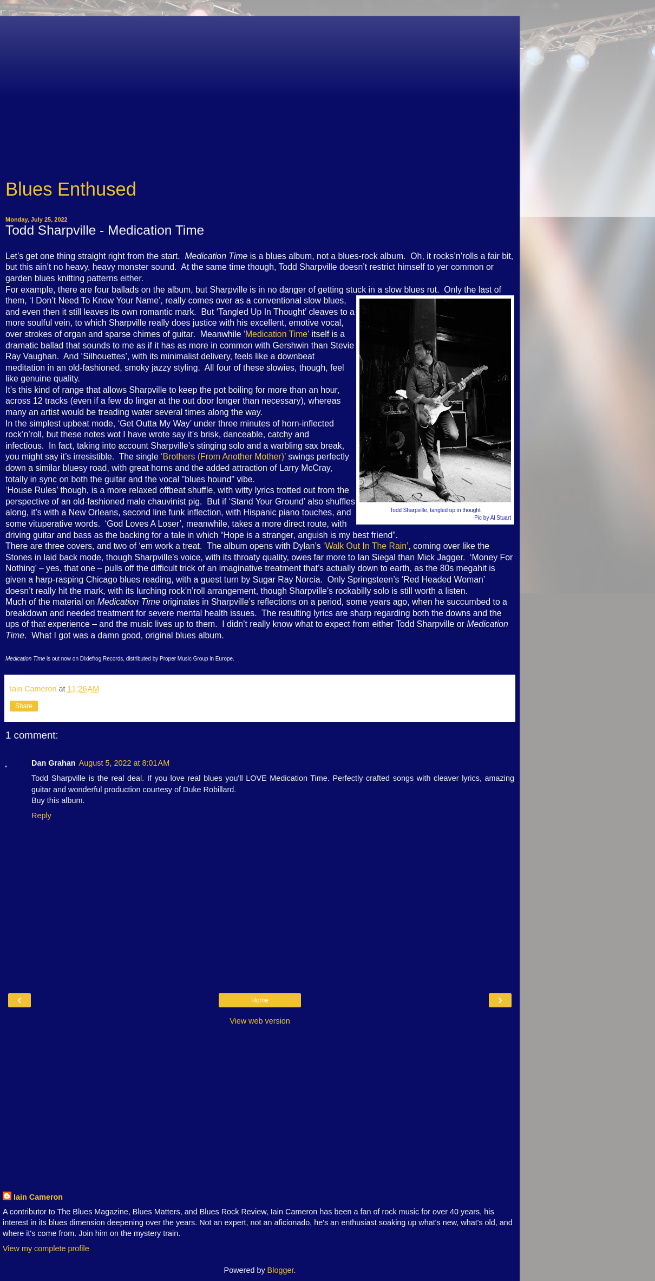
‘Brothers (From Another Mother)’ (223, 456)
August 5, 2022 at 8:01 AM (124, 763)
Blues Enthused (70, 189)
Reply (41, 815)
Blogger (280, 1270)
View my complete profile (46, 1248)
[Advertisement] (260, 92)
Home (259, 1000)
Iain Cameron (38, 1197)
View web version (260, 1021)
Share (23, 706)
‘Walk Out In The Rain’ (365, 546)
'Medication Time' (276, 334)
